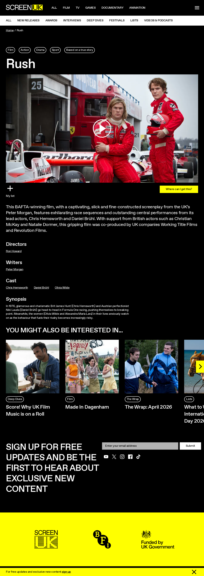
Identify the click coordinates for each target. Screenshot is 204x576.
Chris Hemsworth (17, 288)
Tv (77, 8)
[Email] (140, 445)
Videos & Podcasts (158, 20)
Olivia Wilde (62, 288)
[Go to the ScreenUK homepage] (24, 8)
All (54, 8)
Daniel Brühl (41, 288)
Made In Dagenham (87, 407)
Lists (134, 20)
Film (66, 8)
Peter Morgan (14, 269)
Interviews (72, 20)
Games (90, 8)
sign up (66, 572)
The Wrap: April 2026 (148, 407)
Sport (55, 50)
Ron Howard (14, 251)
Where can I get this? (179, 189)
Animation (137, 8)
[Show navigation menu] (197, 8)
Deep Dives (95, 20)
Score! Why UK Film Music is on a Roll (28, 411)
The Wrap (133, 399)
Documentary (112, 8)
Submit (190, 446)
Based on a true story (79, 50)
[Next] (200, 367)
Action (25, 50)
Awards (51, 20)
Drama (40, 50)
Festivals (116, 20)
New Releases (28, 20)
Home (10, 30)
